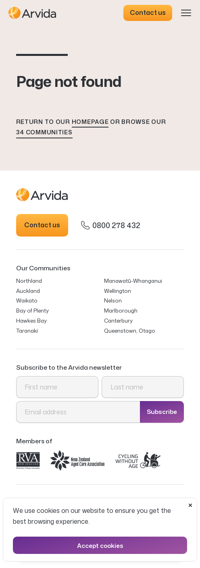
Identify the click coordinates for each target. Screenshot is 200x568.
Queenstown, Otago (129, 330)
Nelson (113, 300)
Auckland (28, 290)
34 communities (44, 132)
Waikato (27, 300)
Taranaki (27, 330)
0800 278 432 (110, 225)
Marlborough (121, 310)
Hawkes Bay (31, 320)
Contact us (148, 12)
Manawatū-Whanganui (133, 280)
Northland (29, 280)
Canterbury (118, 320)
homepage (90, 121)
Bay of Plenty (32, 310)
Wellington (117, 290)
